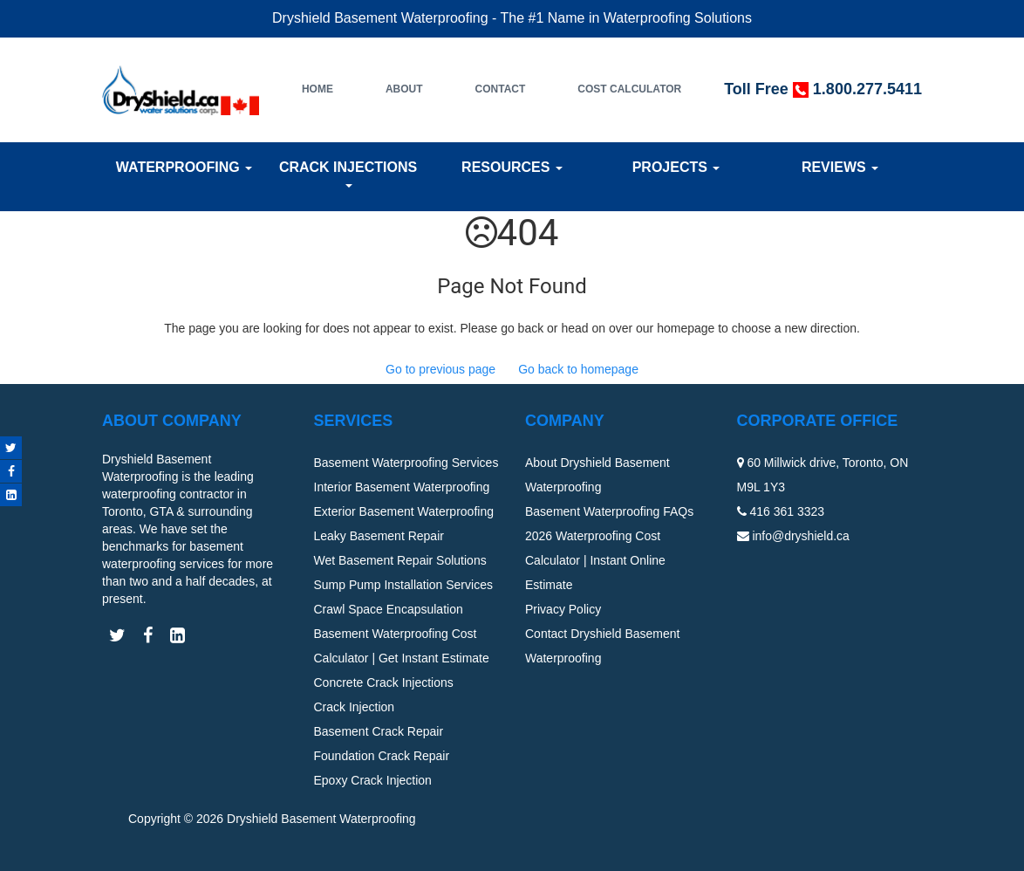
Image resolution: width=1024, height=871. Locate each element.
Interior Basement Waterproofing (402, 487)
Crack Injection (354, 707)
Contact (500, 89)
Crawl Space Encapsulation (388, 609)
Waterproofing (184, 167)
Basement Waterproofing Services (406, 463)
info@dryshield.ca (801, 536)
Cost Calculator (629, 89)
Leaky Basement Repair (379, 536)
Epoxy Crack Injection (373, 780)
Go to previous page (440, 369)
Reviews (840, 167)
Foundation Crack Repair (382, 756)
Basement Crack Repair (379, 731)
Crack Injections (348, 174)
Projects (676, 167)
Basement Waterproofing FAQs (609, 511)
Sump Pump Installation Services (403, 585)
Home (317, 89)
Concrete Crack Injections (384, 682)
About (404, 89)
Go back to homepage (578, 369)
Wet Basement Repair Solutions (400, 560)
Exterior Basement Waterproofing (404, 511)
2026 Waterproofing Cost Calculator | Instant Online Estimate (595, 560)
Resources (512, 167)
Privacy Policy (563, 609)
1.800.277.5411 (867, 89)
